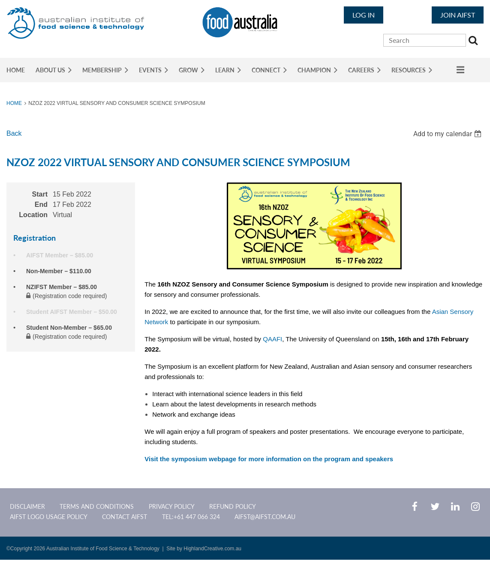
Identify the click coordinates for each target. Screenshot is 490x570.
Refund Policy (232, 506)
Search (474, 41)
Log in (363, 15)
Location (33, 214)
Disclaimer (27, 506)
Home (14, 103)
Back (14, 133)
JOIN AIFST (457, 15)
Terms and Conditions (97, 506)
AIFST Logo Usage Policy (48, 516)
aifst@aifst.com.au (264, 516)
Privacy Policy (172, 506)
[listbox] (448, 133)
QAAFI (272, 339)
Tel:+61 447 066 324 (191, 516)
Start (40, 194)
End (41, 204)
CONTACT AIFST (124, 516)
